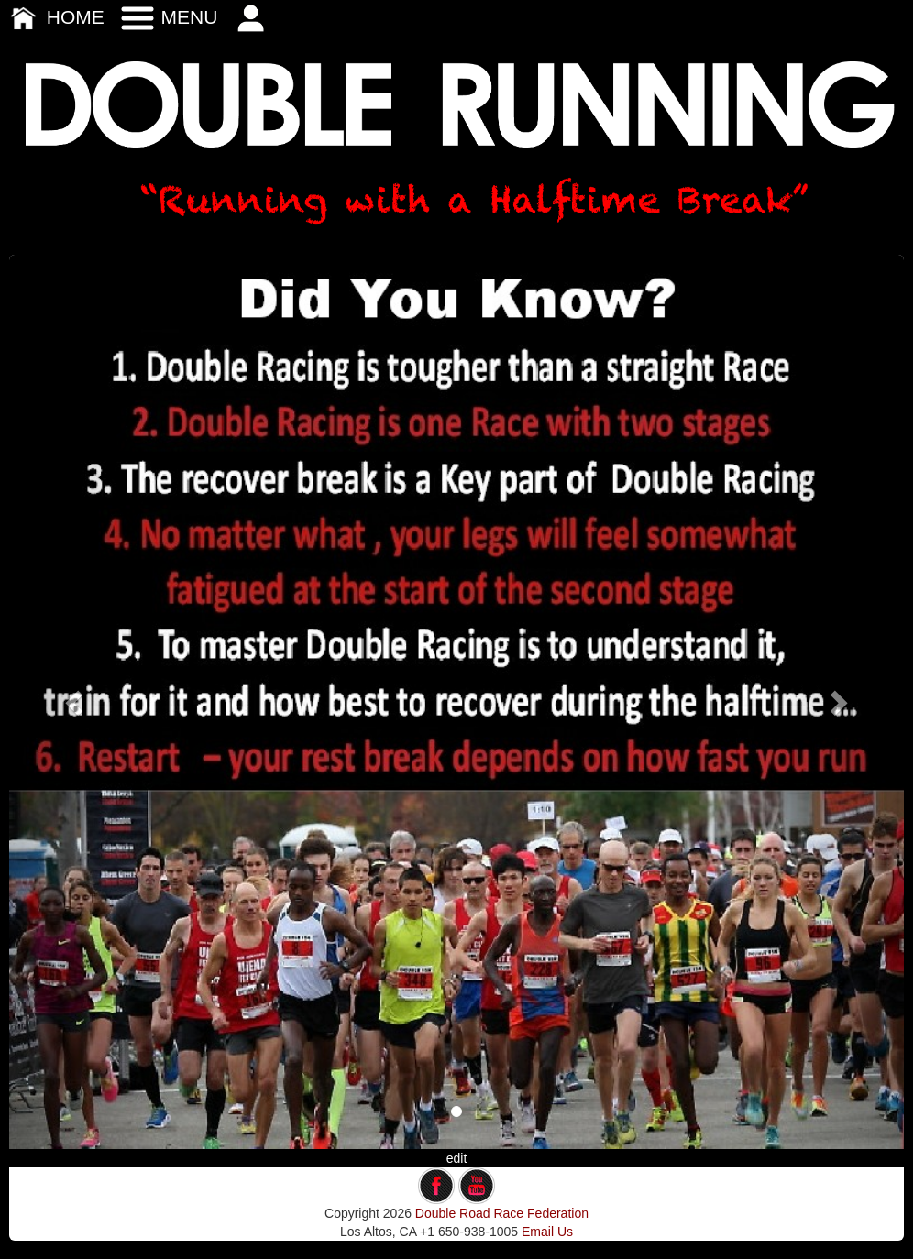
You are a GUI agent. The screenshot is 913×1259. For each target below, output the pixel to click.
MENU (168, 16)
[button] (76, 702)
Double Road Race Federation (501, 1213)
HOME (54, 16)
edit (457, 1158)
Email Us (547, 1231)
